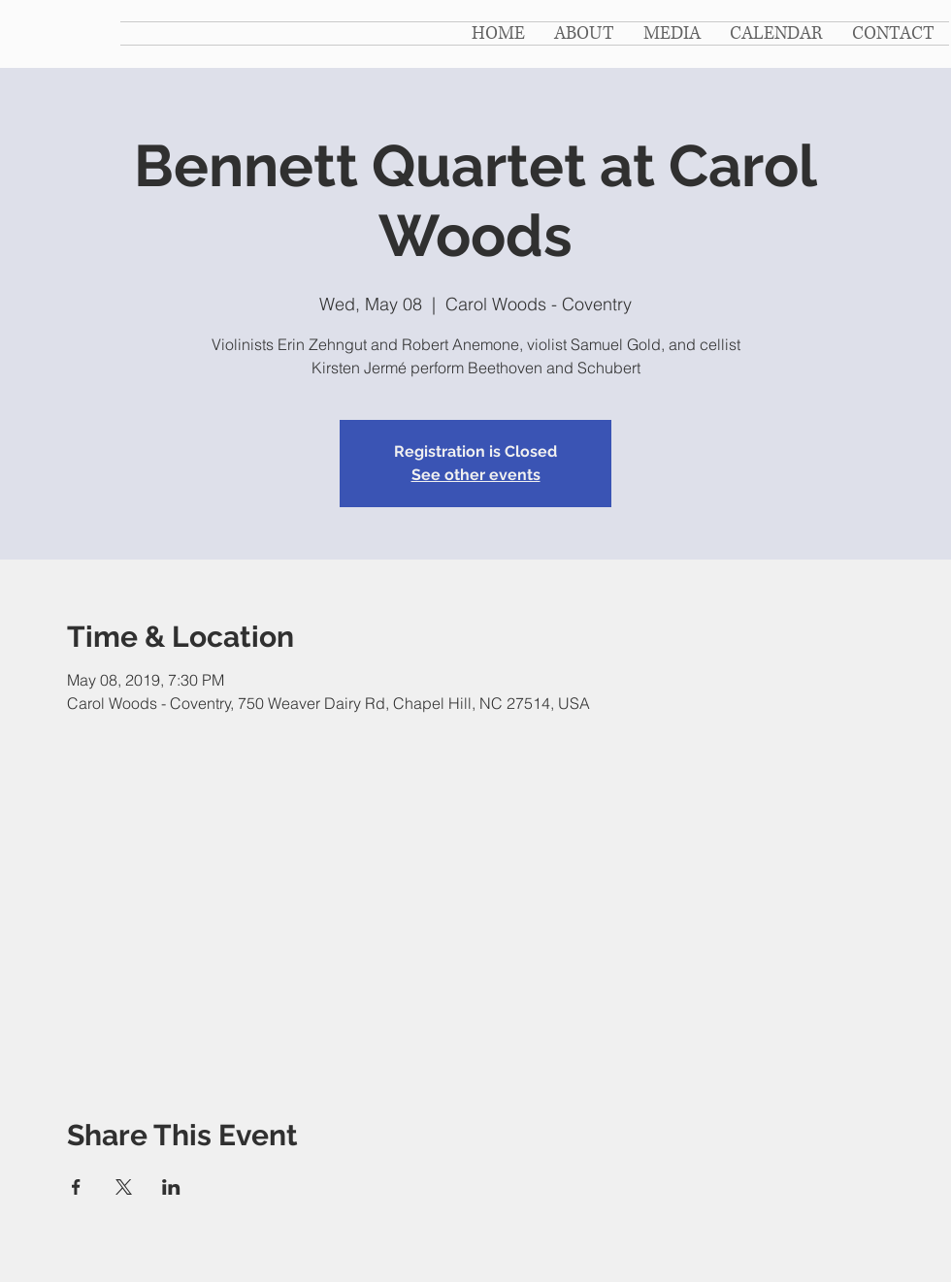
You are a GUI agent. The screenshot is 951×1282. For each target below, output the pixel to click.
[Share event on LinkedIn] (171, 1187)
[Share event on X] (124, 1187)
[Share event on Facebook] (76, 1187)
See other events (476, 474)
